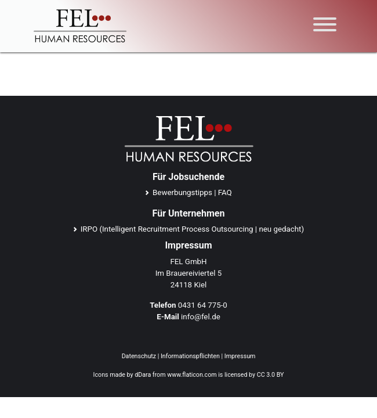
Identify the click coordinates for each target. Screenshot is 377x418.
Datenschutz (139, 356)
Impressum (240, 356)
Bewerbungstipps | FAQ (192, 192)
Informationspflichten (190, 356)
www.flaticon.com (191, 375)
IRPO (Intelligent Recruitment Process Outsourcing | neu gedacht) (192, 229)
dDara (143, 375)
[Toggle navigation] (324, 26)
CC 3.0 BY (270, 375)
